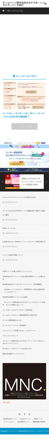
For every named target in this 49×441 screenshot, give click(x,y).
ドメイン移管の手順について (13, 255)
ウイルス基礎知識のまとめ (12, 320)
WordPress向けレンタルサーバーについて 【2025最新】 (22, 284)
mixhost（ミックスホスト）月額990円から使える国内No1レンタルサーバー (24, 291)
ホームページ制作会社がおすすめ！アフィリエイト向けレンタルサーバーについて (24, 342)
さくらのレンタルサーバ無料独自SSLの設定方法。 (21, 315)
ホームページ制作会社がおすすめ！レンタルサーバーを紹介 (24, 3)
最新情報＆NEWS (39, 422)
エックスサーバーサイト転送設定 (14, 325)
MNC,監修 (6, 402)
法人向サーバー (25, 419)
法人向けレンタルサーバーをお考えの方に (17, 348)
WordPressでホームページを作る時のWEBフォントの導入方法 (24, 278)
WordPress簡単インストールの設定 (15, 297)
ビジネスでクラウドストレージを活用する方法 (19, 197)
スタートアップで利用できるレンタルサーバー (19, 331)
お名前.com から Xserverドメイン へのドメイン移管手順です (24, 242)
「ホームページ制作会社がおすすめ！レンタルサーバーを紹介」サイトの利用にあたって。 (24, 303)
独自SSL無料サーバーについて (13, 354)
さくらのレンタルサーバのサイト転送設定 (17, 310)
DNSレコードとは (9, 228)
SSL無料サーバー (24, 422)
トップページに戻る (25, 126)
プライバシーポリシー (10, 336)
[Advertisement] (24, 45)
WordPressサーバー (10, 419)
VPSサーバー (38, 419)
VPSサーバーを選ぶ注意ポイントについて (17, 271)
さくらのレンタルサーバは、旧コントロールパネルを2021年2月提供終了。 (23, 115)
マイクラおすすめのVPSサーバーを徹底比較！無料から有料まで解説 (24, 213)
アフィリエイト (9, 422)
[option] (24, 157)
